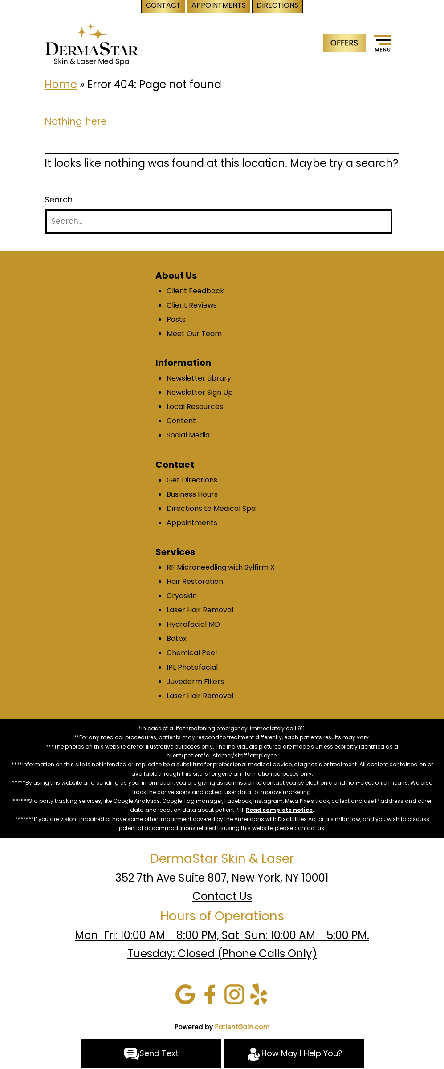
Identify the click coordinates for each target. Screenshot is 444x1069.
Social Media (188, 435)
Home (61, 84)
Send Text (151, 1054)
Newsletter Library (199, 378)
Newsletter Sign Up (200, 392)
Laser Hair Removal (200, 610)
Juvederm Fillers (195, 681)
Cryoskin (182, 596)
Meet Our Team (194, 333)
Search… (61, 200)
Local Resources (195, 406)
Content (181, 421)
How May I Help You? (294, 1054)
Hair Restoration (195, 581)
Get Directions (192, 480)
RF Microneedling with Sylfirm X (221, 567)
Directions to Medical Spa (211, 508)
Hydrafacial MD (193, 624)
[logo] (91, 43)
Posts (176, 319)
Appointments (192, 523)
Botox (177, 638)
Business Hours (192, 494)
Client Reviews (192, 305)
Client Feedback (195, 291)
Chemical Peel (192, 653)
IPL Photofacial (192, 667)
